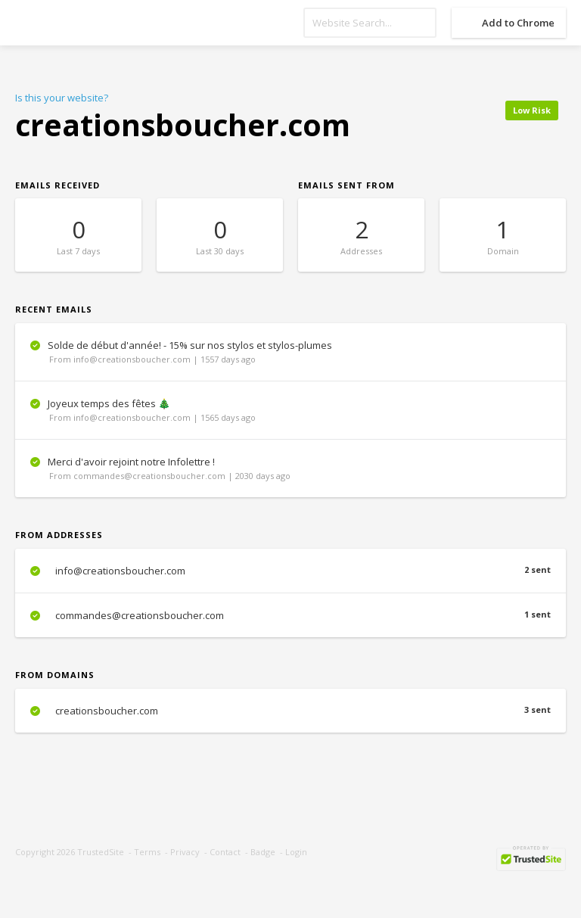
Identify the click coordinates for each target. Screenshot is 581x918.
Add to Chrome (518, 23)
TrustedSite (100, 851)
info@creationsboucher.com (290, 570)
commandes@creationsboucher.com (290, 615)
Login (296, 851)
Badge (262, 851)
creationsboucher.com (290, 710)
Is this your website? (61, 97)
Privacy (185, 851)
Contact (225, 851)
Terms (147, 851)
